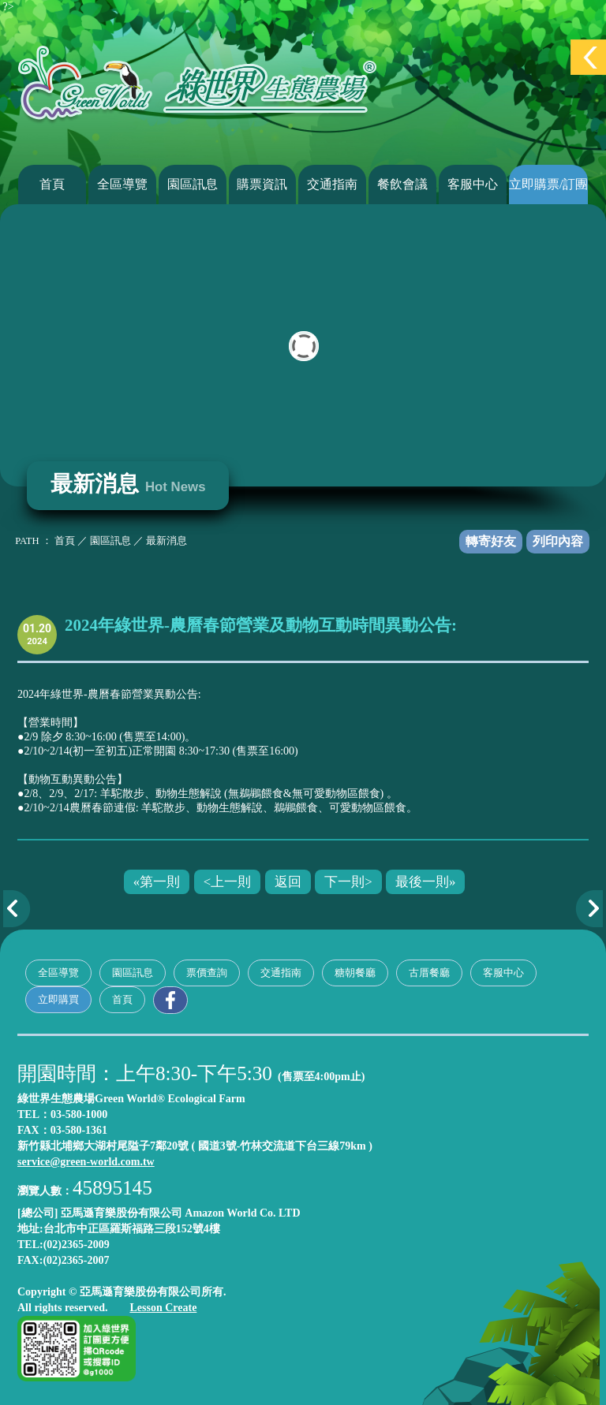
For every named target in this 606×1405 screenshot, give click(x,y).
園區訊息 (192, 184)
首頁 (52, 184)
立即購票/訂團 (548, 184)
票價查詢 (206, 972)
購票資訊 (262, 184)
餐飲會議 (402, 184)
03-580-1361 (78, 1130)
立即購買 (58, 999)
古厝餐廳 (429, 972)
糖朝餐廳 (355, 972)
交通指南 (332, 184)
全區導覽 (122, 184)
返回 (288, 881)
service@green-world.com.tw (86, 1162)
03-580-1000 (78, 1114)
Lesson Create (162, 1308)
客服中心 (472, 184)
